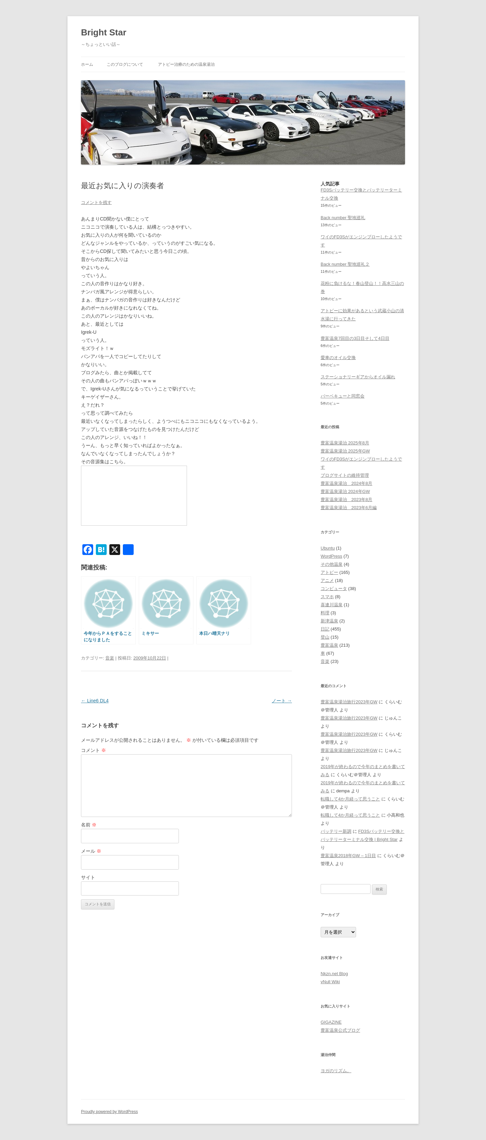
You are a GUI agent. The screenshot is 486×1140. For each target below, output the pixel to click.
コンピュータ (334, 588)
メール (91, 851)
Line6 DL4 (95, 700)
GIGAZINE (331, 1022)
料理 (325, 612)
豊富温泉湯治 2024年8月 (346, 483)
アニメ (327, 580)
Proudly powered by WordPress (109, 1111)
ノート (282, 700)
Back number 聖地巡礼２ (345, 264)
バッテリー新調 (336, 831)
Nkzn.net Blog (334, 973)
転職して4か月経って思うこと (350, 798)
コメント (93, 750)
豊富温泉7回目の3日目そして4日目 (355, 338)
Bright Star (103, 32)
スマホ (327, 596)
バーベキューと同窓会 (342, 396)
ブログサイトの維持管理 (345, 475)
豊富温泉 (329, 645)
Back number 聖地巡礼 (343, 217)
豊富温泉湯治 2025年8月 (345, 442)
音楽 (109, 658)
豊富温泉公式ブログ (340, 1030)
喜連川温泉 (332, 604)
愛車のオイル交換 (338, 357)
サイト (88, 877)
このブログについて (125, 64)
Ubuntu (328, 548)
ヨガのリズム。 (336, 1070)
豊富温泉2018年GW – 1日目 (348, 855)
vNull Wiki (330, 981)
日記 (325, 629)
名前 (89, 824)
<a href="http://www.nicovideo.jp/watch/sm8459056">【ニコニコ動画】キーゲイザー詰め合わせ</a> (134, 496)
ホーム (87, 64)
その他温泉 (332, 564)
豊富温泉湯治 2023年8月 (346, 499)
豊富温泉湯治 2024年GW (345, 491)
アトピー (329, 572)
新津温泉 (329, 620)
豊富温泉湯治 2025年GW (345, 451)
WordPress (331, 556)
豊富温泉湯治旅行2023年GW (349, 701)
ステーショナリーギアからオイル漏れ (358, 376)
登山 (325, 637)
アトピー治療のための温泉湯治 (186, 64)
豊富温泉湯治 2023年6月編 (349, 507)
